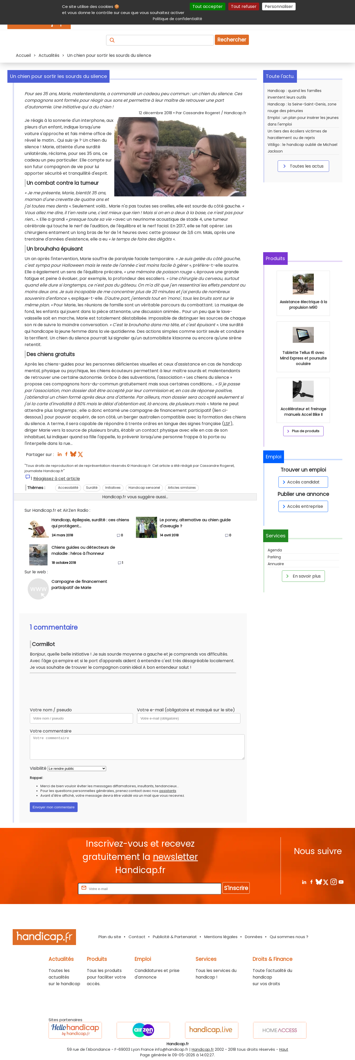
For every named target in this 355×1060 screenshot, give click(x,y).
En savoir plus (302, 576)
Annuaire (276, 563)
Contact (137, 936)
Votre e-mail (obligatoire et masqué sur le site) (186, 710)
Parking (274, 557)
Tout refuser (244, 6)
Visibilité (38, 768)
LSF (227, 424)
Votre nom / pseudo (51, 710)
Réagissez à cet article (56, 479)
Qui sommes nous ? (289, 936)
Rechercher (231, 39)
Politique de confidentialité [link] (177, 18)
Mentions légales (221, 936)
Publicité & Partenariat (175, 936)
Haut (283, 1049)
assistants (167, 791)
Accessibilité (68, 487)
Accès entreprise (302, 506)
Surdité (91, 487)
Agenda (275, 550)
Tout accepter (207, 6)
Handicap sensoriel (144, 487)
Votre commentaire (51, 731)
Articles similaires (182, 487)
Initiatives (113, 487)
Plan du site (109, 936)
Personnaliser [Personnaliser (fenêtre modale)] (279, 6)
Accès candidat (300, 482)
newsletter (175, 857)
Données (253, 936)
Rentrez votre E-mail (56, 889)
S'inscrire (236, 888)
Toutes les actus (302, 166)
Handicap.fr (203, 1049)
